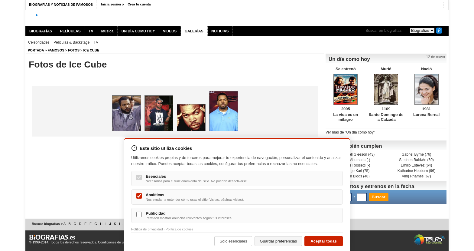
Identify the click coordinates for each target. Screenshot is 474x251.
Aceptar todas (323, 241)
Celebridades (39, 42)
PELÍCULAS (70, 31)
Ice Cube (91, 50)
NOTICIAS (220, 31)
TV (91, 31)
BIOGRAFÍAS (40, 31)
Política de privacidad (147, 229)
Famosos (56, 50)
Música (107, 31)
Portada (36, 50)
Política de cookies (179, 229)
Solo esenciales (233, 241)
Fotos (74, 50)
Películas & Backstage (71, 42)
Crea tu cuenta (139, 4)
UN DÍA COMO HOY (138, 31)
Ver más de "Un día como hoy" (350, 132)
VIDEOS (170, 31)
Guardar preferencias (278, 241)
